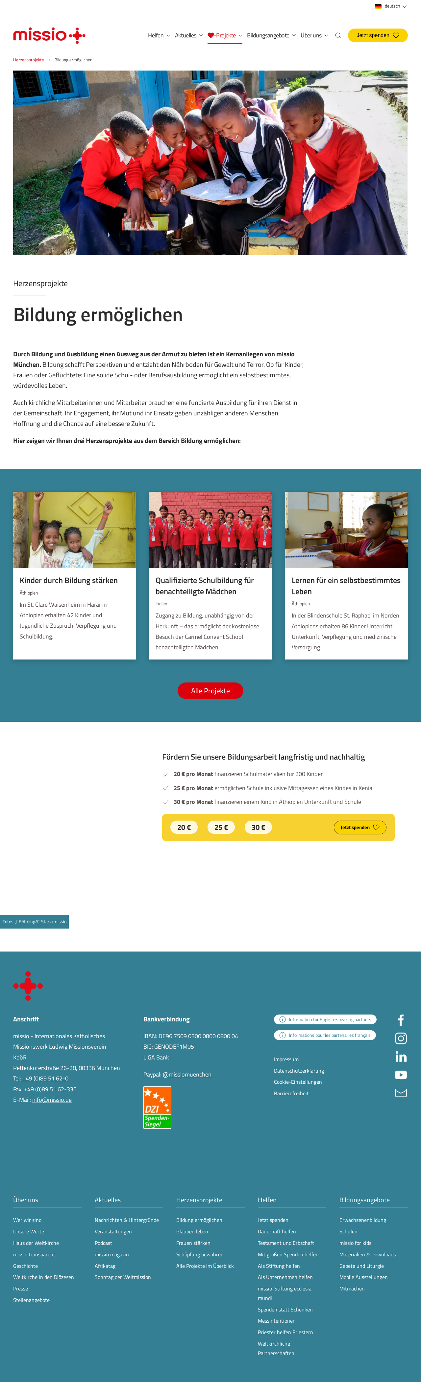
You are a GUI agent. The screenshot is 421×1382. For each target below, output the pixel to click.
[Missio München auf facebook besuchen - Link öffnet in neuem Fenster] (401, 1019)
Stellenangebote (31, 1300)
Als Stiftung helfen (279, 1266)
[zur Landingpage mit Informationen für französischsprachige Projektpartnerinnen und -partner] (325, 1035)
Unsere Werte (28, 1231)
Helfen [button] (159, 35)
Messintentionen (277, 1321)
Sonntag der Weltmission (123, 1277)
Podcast (103, 1243)
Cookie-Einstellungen (298, 1082)
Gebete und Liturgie (361, 1266)
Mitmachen (352, 1288)
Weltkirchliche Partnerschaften (276, 1348)
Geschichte (25, 1266)
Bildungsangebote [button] (271, 35)
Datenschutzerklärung (299, 1071)
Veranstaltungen (113, 1231)
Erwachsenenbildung (362, 1220)
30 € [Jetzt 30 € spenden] (258, 827)
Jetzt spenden (378, 35)
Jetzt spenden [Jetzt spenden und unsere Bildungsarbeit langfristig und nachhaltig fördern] (360, 827)
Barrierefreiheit (291, 1093)
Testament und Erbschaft (286, 1243)
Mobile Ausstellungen (363, 1277)
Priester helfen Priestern (285, 1332)
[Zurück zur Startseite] (49, 35)
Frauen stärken (193, 1243)
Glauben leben (192, 1231)
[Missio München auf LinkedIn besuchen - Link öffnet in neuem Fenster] (401, 1055)
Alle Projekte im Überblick (205, 1266)
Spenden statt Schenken (285, 1309)
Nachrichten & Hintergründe (127, 1220)
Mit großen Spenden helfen (288, 1254)
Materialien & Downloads (367, 1254)
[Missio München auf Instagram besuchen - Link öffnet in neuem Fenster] (401, 1037)
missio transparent (34, 1254)
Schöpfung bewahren (200, 1254)
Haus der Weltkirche (36, 1243)
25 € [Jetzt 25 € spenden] (221, 827)
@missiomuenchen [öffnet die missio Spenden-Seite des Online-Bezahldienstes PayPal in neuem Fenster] (187, 1074)
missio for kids (355, 1243)
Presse (20, 1288)
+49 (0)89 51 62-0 (45, 1078)
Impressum (286, 1059)
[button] (225, 35)
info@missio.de (52, 1099)
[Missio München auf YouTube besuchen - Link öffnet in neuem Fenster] (401, 1073)
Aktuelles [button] (189, 35)
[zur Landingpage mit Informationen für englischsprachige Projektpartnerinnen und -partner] (325, 1019)
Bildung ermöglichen (199, 1220)
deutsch (391, 6)
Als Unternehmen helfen (285, 1277)
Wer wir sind (27, 1220)
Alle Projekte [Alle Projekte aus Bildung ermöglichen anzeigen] (210, 690)
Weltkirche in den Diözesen (43, 1277)
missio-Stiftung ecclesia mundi (284, 1293)
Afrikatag (105, 1266)
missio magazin (112, 1254)
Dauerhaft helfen (277, 1231)
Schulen (348, 1231)
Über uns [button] (314, 35)
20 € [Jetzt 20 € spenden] (184, 827)
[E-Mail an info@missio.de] (401, 1091)
